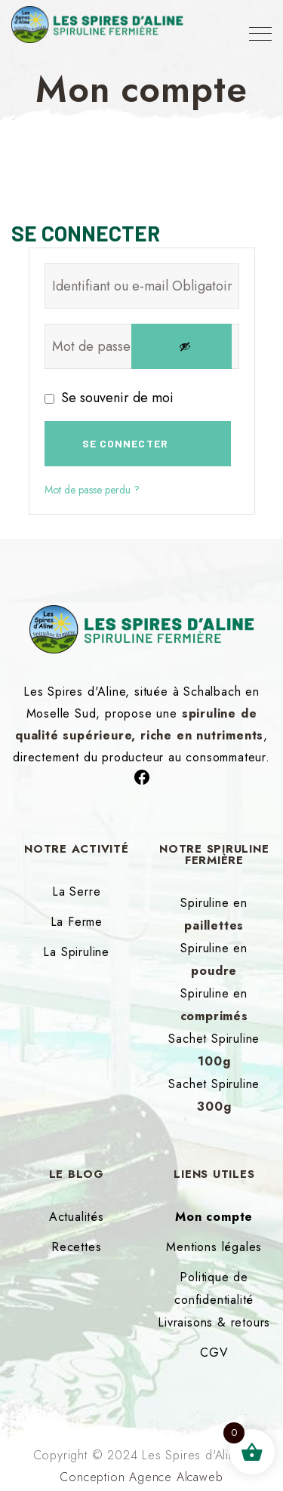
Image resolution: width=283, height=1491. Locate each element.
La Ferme (77, 921)
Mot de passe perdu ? (92, 489)
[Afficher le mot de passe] (181, 346)
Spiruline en (214, 914)
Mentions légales (214, 1247)
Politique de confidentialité (214, 1288)
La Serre (76, 891)
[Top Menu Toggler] (260, 34)
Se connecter (125, 443)
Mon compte (214, 1216)
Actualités (76, 1216)
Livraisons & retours (214, 1322)
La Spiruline (76, 952)
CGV (214, 1352)
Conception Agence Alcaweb (141, 1477)
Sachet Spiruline (214, 1050)
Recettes (76, 1247)
